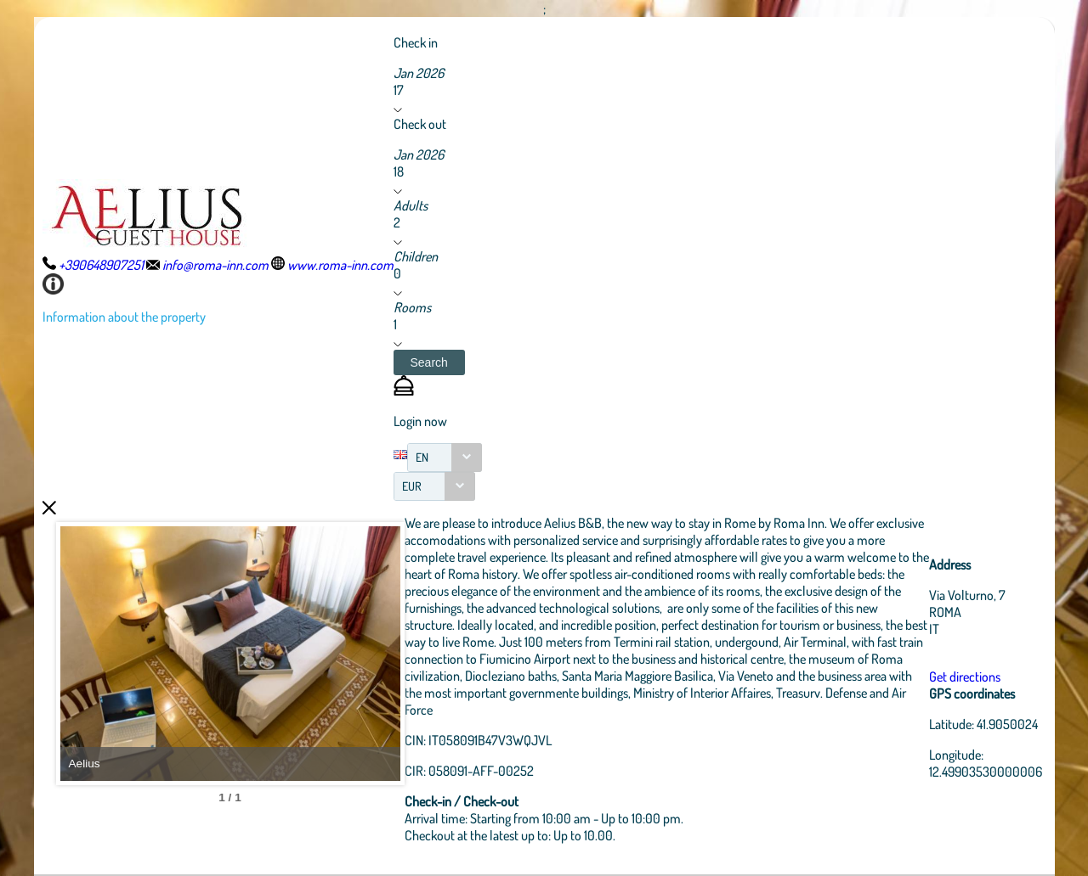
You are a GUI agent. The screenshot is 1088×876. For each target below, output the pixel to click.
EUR (412, 486)
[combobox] (444, 457)
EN (422, 457)
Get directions (964, 676)
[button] (429, 362)
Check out (420, 123)
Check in (416, 42)
